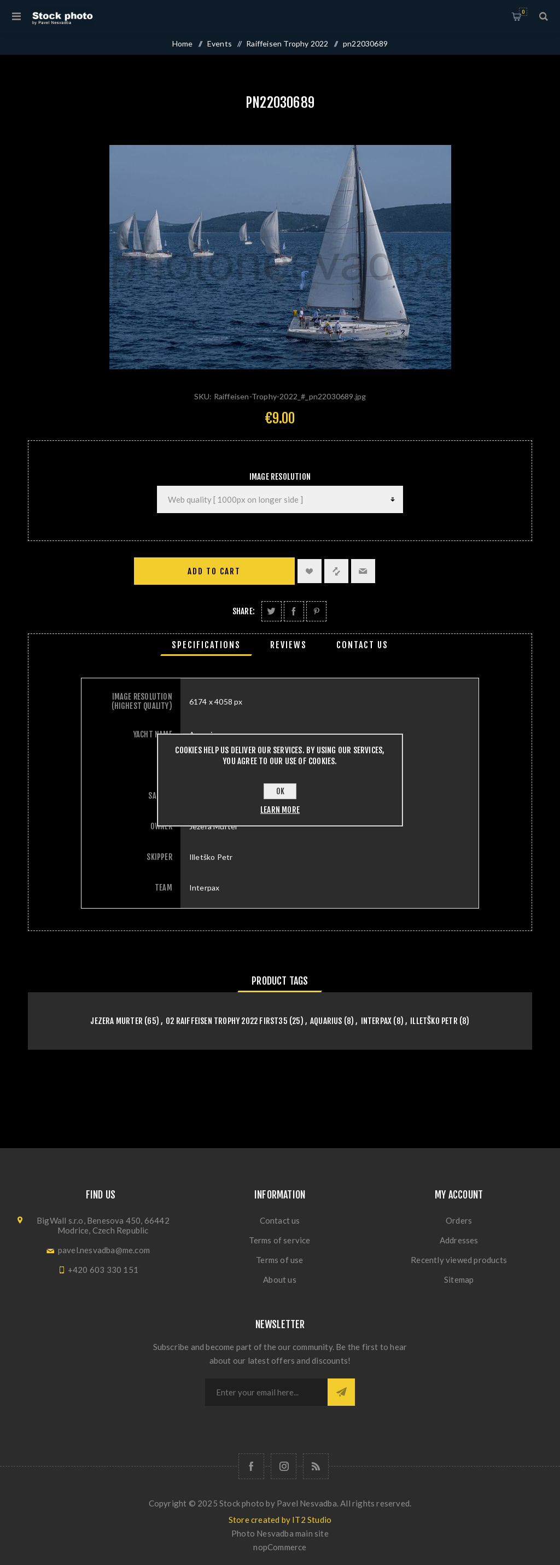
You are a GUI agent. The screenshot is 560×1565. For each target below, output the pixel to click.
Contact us (280, 1220)
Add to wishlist (310, 571)
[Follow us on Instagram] (283, 1466)
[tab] (206, 645)
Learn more (280, 810)
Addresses (459, 1240)
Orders (459, 1220)
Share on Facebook (294, 611)
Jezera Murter (116, 1021)
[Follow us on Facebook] (251, 1466)
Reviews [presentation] (288, 644)
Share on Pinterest (316, 611)
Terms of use (279, 1260)
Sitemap (459, 1279)
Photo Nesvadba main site (280, 1533)
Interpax (376, 1021)
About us (279, 1279)
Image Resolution (280, 477)
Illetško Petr (434, 1021)
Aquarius (326, 1021)
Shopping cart (523, 12)
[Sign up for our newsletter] (266, 1392)
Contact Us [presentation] (362, 644)
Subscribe (341, 1392)
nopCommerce (279, 1547)
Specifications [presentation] (206, 644)
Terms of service (279, 1240)
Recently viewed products (459, 1260)
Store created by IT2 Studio (280, 1520)
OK (280, 791)
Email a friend (363, 571)
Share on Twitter (271, 611)
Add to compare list (336, 571)
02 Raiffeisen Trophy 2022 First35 (227, 1021)
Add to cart (214, 571)
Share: (243, 611)
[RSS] (316, 1466)
